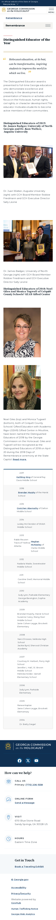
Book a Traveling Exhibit (29, 866)
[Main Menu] (50, 10)
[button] (47, 25)
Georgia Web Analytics (23, 914)
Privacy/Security (21, 893)
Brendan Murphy (26, 492)
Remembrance (14, 18)
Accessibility (18, 887)
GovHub (16, 903)
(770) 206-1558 (34, 784)
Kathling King (23, 477)
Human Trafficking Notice (24, 908)
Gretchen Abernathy (27, 508)
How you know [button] (9, 4)
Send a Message (24, 802)
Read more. (20, 459)
